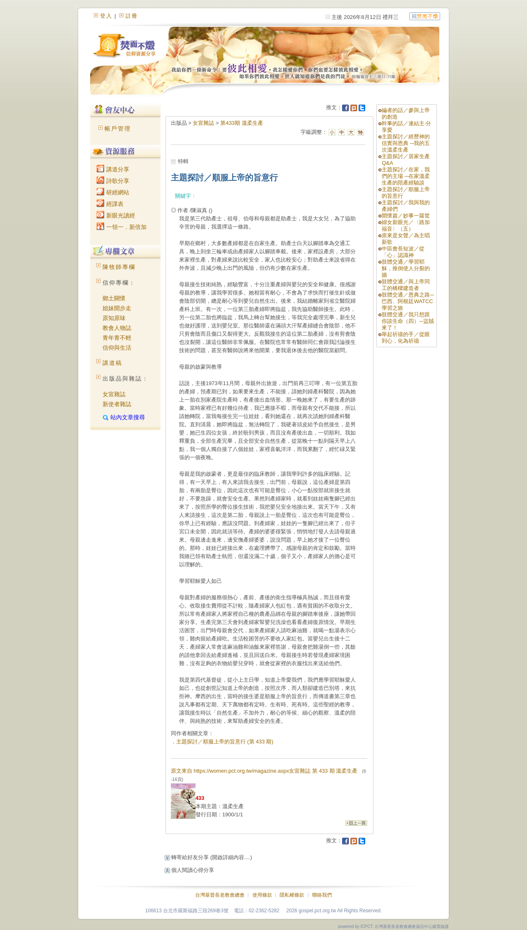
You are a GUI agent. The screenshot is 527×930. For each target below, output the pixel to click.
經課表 (110, 204)
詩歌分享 (112, 181)
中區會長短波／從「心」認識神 (403, 251)
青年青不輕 (117, 337)
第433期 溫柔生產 (241, 123)
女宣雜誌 (114, 394)
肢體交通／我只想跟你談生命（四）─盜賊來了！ (408, 321)
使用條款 (262, 895)
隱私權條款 (292, 895)
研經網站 (112, 192)
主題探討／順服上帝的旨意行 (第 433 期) (224, 741)
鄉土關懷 (114, 298)
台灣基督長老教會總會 (220, 895)
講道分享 (112, 169)
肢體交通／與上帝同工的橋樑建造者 (406, 284)
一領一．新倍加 (121, 227)
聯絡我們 (322, 895)
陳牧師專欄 (119, 267)
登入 (106, 16)
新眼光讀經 (115, 215)
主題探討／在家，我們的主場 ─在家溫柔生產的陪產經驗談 (406, 176)
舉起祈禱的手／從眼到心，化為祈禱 (406, 337)
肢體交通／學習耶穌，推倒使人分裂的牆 (406, 268)
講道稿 (112, 363)
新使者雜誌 (117, 404)
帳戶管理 (118, 128)
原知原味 (114, 318)
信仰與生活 (117, 347)
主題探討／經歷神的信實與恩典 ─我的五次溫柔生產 (406, 143)
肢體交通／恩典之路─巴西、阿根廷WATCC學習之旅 (408, 301)
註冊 (132, 16)
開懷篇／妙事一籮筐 (406, 216)
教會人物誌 (117, 328)
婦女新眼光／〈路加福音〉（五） (406, 225)
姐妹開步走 (117, 308)
